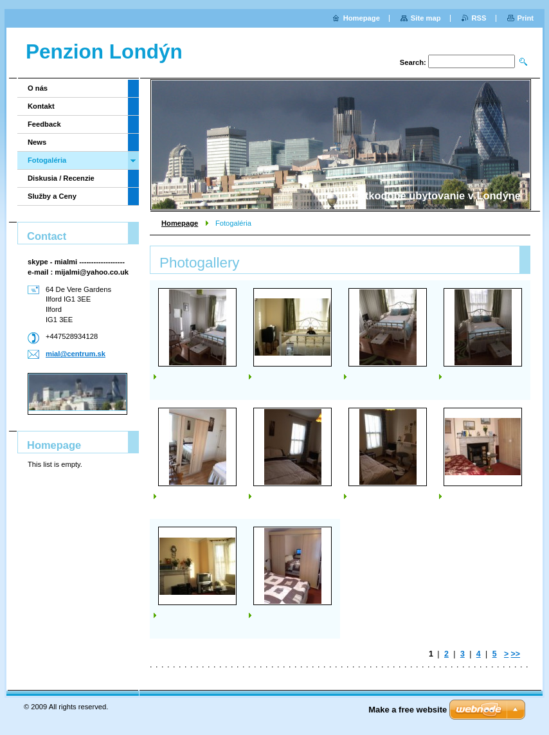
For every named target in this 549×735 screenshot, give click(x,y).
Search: (413, 62)
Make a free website (407, 709)
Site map (426, 18)
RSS (479, 18)
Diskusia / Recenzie (61, 178)
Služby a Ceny (52, 196)
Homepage (179, 223)
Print (526, 18)
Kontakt (41, 106)
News (37, 142)
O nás (38, 88)
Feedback (44, 124)
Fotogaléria (47, 160)
